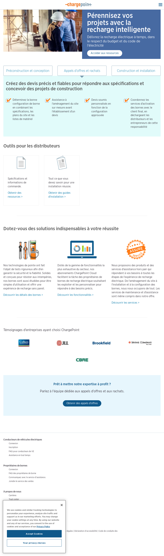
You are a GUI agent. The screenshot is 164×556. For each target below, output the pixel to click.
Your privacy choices (34, 542)
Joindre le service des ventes (21, 481)
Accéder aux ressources (105, 53)
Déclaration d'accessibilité (85, 531)
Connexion (13, 443)
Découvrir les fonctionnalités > (75, 294)
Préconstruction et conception (27, 71)
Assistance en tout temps (19, 455)
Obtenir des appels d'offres (82, 403)
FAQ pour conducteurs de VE (21, 451)
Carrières (12, 495)
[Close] (61, 505)
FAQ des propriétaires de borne (22, 473)
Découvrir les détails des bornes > (23, 294)
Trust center (14, 499)
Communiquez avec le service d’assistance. (27, 477)
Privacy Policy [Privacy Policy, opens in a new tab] (43, 526)
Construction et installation (136, 71)
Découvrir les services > (125, 302)
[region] (34, 526)
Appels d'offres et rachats (82, 71)
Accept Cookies (34, 533)
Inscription (13, 447)
